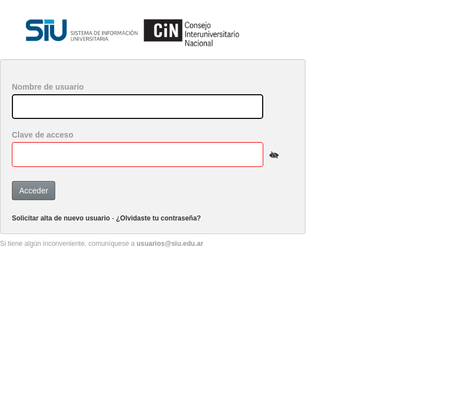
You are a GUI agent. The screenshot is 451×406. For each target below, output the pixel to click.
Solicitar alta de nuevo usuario (61, 218)
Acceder (33, 190)
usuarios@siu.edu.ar (169, 244)
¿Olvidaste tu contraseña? (158, 218)
